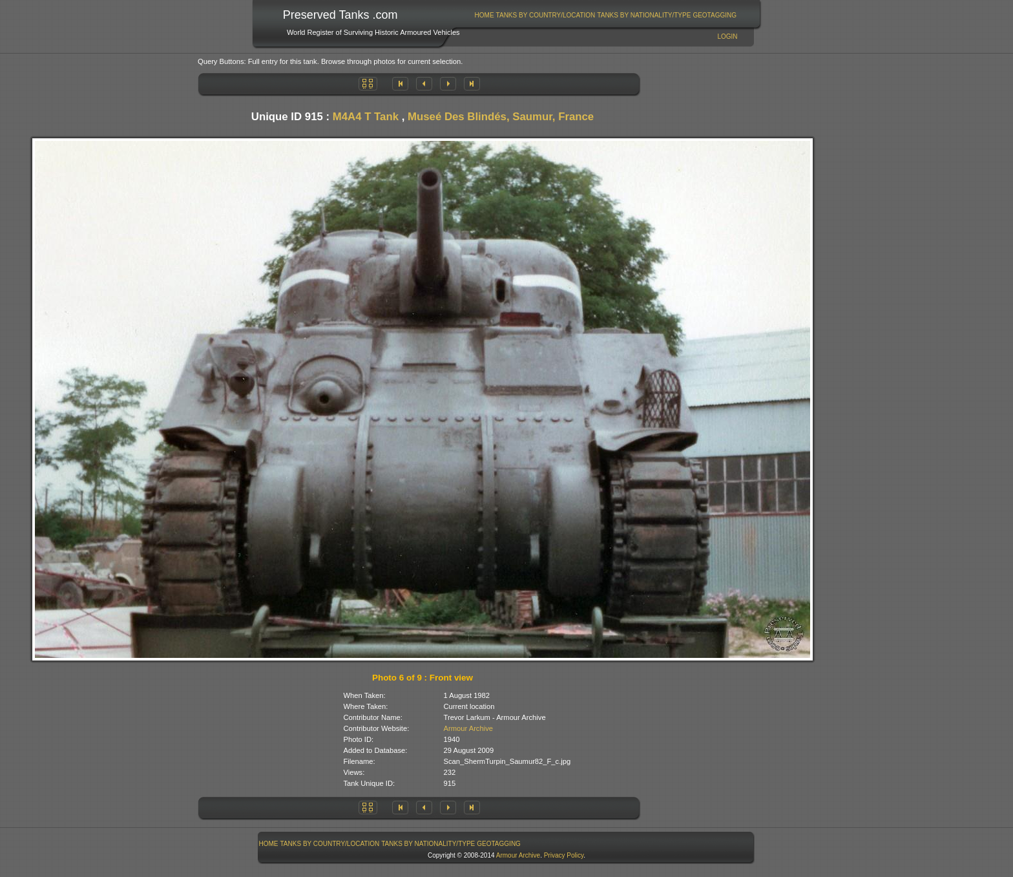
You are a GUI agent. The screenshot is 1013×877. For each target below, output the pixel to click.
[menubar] (605, 15)
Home (484, 15)
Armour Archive (468, 728)
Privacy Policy (564, 855)
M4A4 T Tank (366, 117)
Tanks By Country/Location (546, 15)
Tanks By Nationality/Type (644, 15)
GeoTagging (714, 15)
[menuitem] (484, 15)
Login (727, 36)
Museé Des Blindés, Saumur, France (501, 117)
